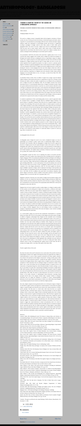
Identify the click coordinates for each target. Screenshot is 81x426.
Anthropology (5, 23)
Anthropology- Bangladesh (32, 8)
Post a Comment (25, 412)
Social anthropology (7, 39)
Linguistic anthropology (7, 33)
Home (40, 419)
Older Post (58, 419)
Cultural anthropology (27, 406)
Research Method (6, 37)
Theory (4, 41)
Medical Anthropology (7, 35)
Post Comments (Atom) (30, 422)
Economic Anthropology (7, 31)
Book (4, 27)
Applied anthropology (7, 25)
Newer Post (23, 419)
